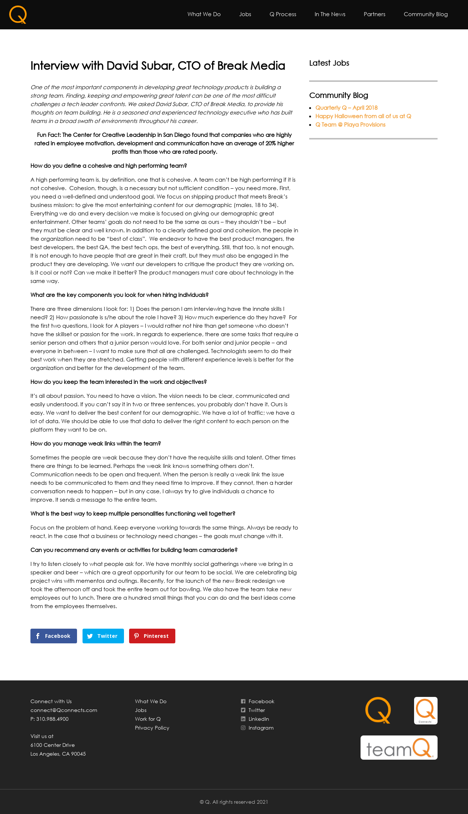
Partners (374, 14)
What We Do (204, 14)
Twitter (252, 709)
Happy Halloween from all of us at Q (363, 116)
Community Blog (426, 14)
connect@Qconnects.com (63, 709)
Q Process (283, 14)
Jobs (245, 14)
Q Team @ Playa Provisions (350, 124)
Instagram (257, 727)
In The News (330, 14)
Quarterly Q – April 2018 (346, 107)
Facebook (257, 701)
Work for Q (148, 718)
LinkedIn (254, 718)
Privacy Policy (152, 727)
